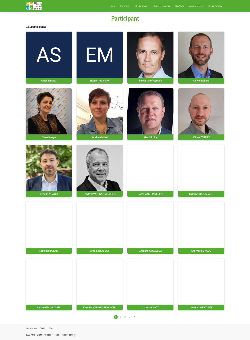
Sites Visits (179, 6)
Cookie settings (69, 335)
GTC (51, 328)
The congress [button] (142, 6)
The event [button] (125, 6)
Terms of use (31, 328)
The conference (215, 6)
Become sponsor (196, 6)
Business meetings (162, 6)
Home (112, 6)
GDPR (42, 328)
